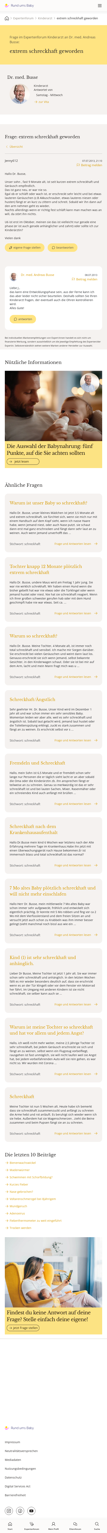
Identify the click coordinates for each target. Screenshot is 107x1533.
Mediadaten (13, 1460)
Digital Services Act (17, 1486)
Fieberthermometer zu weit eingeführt (36, 1221)
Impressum (12, 1442)
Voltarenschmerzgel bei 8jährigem (33, 1199)
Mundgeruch (18, 1206)
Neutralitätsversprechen (21, 1451)
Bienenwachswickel (23, 1163)
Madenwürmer (20, 1170)
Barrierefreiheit (15, 1495)
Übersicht (16, 147)
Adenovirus (17, 1213)
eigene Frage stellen (27, 247)
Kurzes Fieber (19, 1184)
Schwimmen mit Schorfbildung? (31, 1177)
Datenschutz (13, 1477)
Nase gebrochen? (21, 1192)
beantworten (65, 247)
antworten (25, 319)
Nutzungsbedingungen (20, 1468)
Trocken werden (20, 1228)
